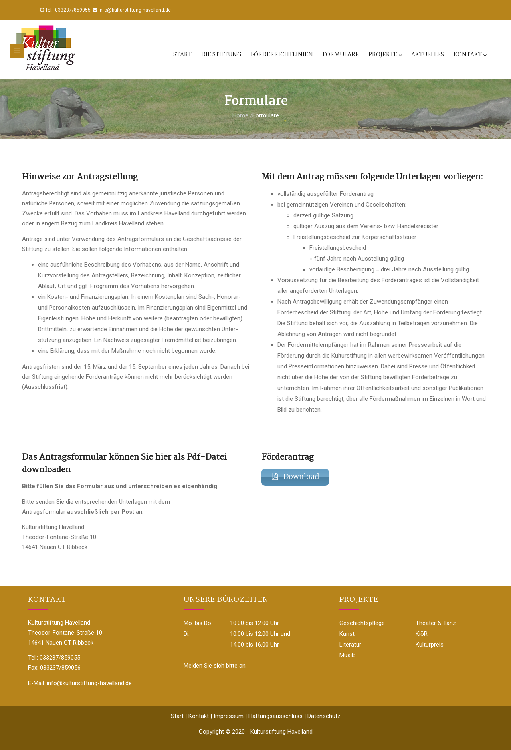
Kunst (347, 633)
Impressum (229, 716)
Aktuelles (427, 55)
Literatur (350, 644)
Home (240, 115)
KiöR (422, 633)
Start (182, 55)
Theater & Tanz (436, 623)
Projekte (385, 55)
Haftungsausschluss (275, 716)
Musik (347, 655)
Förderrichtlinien (282, 55)
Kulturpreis (430, 644)
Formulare (341, 55)
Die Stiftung (221, 55)
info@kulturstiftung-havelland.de (135, 10)
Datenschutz (324, 716)
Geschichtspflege (362, 623)
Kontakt (470, 55)
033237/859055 (73, 10)
